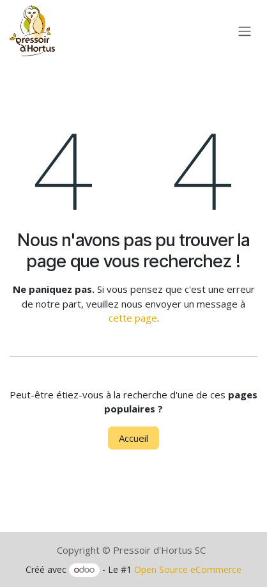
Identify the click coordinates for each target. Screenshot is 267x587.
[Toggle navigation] (244, 30)
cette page (133, 317)
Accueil (133, 438)
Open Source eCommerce (187, 569)
